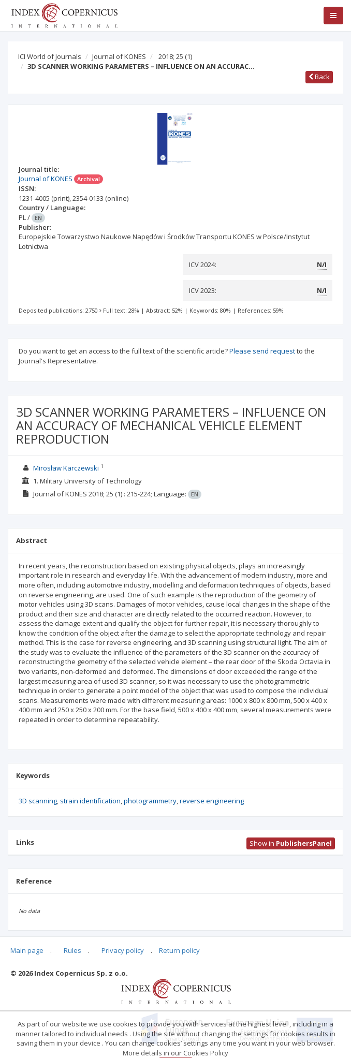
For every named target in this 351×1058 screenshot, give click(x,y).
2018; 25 (175, 56)
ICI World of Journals (49, 56)
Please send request (262, 351)
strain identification (90, 800)
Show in (291, 843)
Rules (72, 950)
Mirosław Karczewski (66, 468)
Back (319, 76)
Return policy (179, 950)
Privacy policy (122, 950)
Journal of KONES (119, 56)
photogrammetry (150, 800)
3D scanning (38, 800)
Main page (26, 950)
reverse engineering (212, 800)
